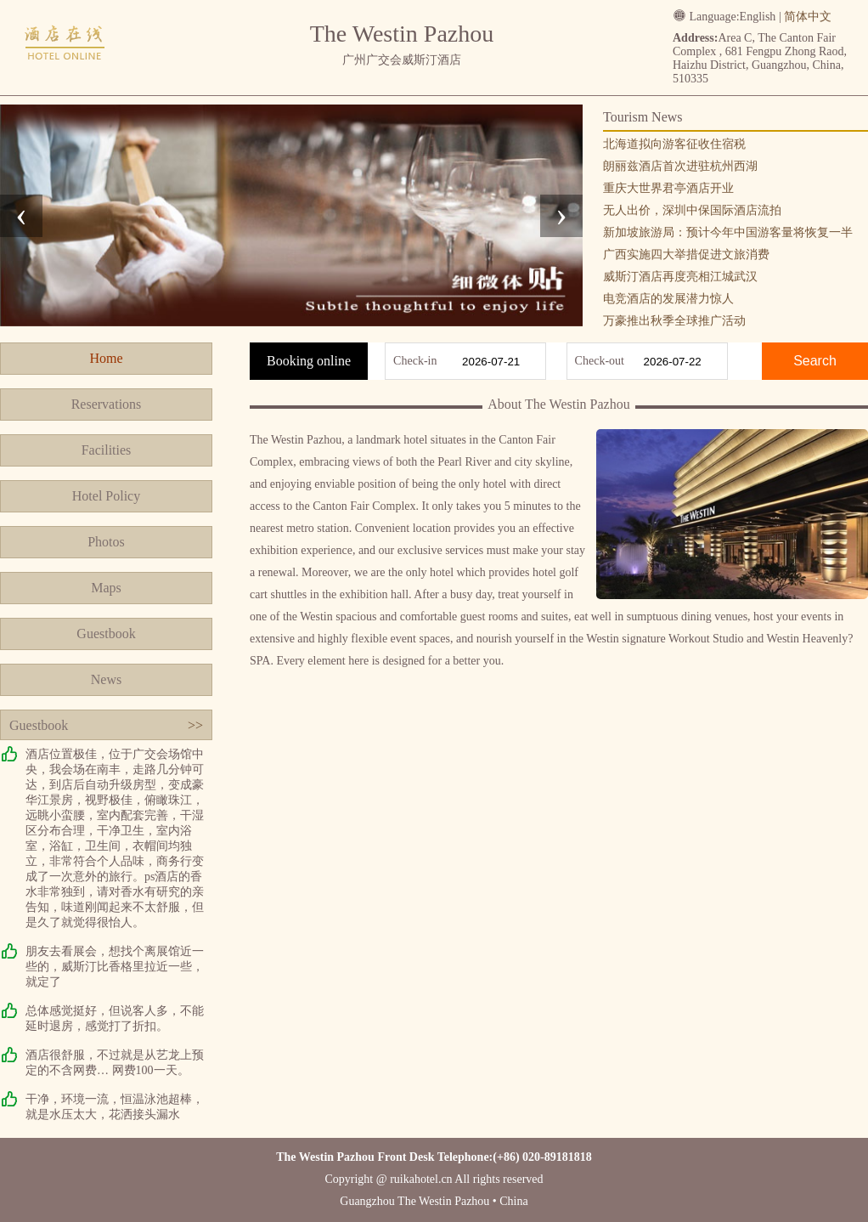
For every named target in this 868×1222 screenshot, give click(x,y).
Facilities (107, 450)
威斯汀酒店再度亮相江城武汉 (680, 276)
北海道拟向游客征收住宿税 (674, 144)
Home (105, 358)
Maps (106, 587)
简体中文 (807, 16)
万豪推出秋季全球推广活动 (674, 320)
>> (195, 725)
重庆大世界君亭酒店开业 (668, 188)
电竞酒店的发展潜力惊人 (668, 298)
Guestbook (105, 633)
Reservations (106, 404)
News (106, 679)
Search (815, 361)
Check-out (599, 360)
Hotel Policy (106, 496)
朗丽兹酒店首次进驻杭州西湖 (680, 166)
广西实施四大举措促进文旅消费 (686, 254)
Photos (106, 542)
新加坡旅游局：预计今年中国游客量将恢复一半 (728, 232)
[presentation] (21, 216)
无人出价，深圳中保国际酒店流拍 (692, 210)
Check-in (415, 360)
